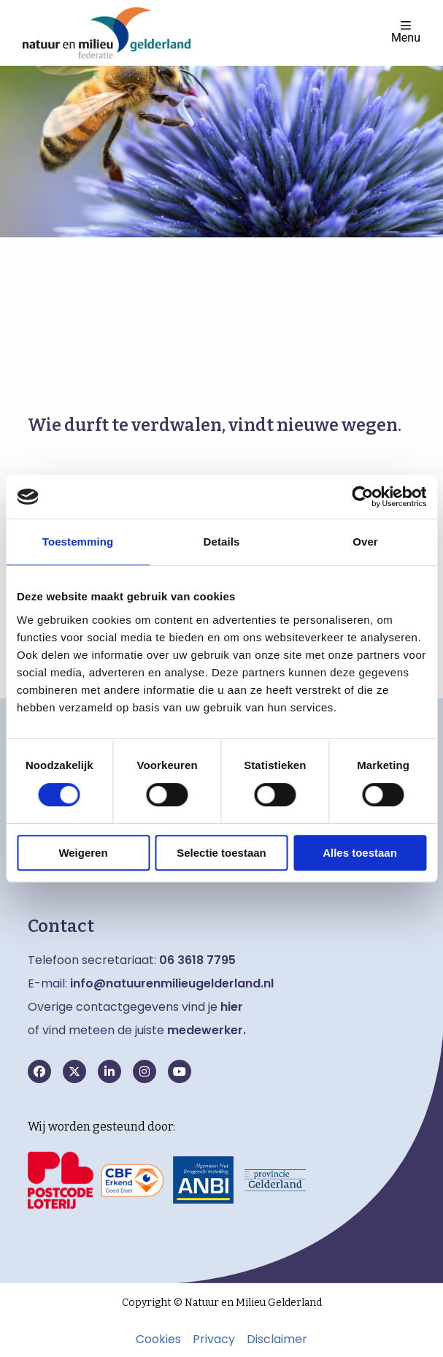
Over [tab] (365, 541)
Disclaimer (277, 1339)
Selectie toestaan (221, 852)
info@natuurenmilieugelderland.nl (172, 983)
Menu (405, 32)
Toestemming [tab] (78, 541)
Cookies (158, 1339)
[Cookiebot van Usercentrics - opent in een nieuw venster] (362, 497)
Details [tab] (222, 541)
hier (231, 1006)
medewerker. (206, 1030)
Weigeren (82, 852)
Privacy (214, 1339)
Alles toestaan (360, 852)
